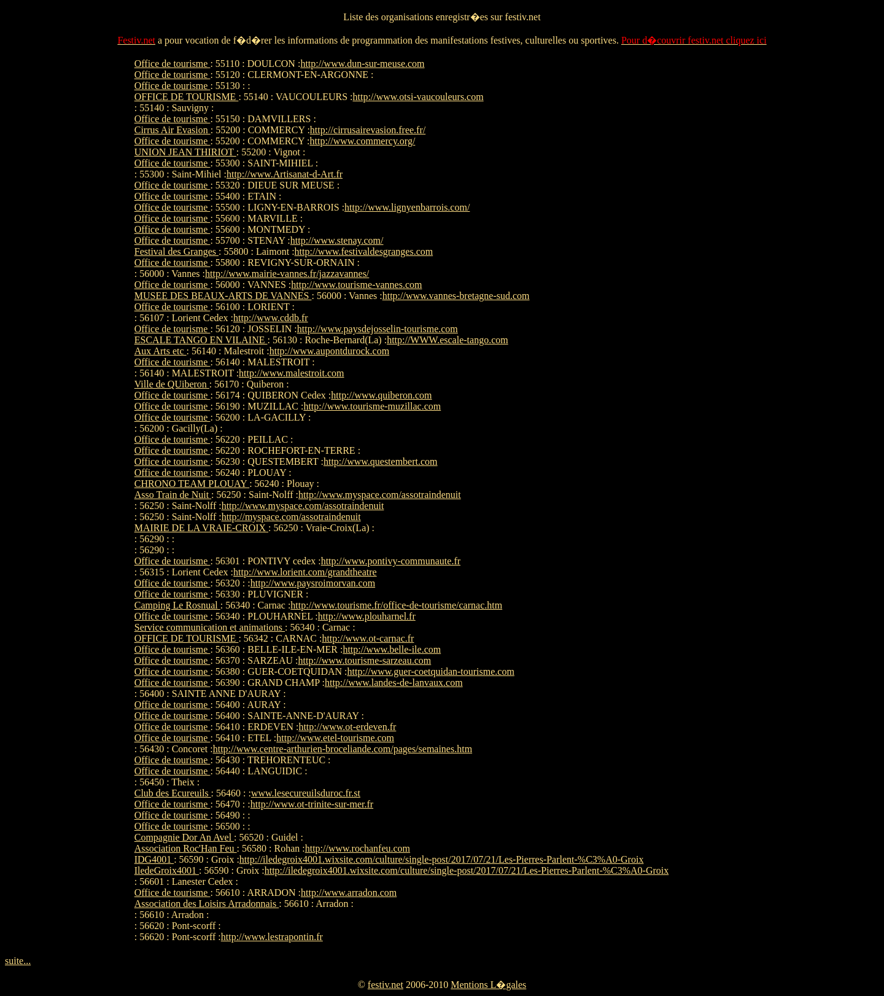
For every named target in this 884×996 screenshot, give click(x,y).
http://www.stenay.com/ (337, 240)
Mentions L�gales (488, 984)
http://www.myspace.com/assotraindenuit (379, 494)
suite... (18, 960)
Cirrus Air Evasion (172, 130)
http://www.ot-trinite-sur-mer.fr (311, 804)
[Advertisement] (713, 242)
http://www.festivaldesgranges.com (364, 251)
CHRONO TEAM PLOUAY (191, 483)
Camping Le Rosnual (177, 605)
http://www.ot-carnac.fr (368, 638)
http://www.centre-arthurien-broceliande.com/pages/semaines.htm (342, 749)
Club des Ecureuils (172, 793)
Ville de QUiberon (171, 384)
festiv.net (385, 984)
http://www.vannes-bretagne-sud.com (456, 295)
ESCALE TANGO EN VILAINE (201, 340)
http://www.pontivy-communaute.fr (390, 561)
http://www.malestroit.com (291, 373)
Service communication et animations (209, 627)
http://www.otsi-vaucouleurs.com (418, 96)
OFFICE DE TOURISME (186, 96)
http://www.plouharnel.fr (367, 616)
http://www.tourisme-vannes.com (356, 284)
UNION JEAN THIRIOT (185, 152)
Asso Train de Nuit (172, 494)
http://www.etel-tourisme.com (335, 738)
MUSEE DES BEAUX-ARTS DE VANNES (223, 295)
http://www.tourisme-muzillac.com (372, 406)
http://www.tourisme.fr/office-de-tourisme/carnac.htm (396, 605)
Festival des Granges (176, 251)
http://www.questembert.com (381, 461)
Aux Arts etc (160, 351)
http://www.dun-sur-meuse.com (362, 63)
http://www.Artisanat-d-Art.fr (285, 174)
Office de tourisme (172, 63)
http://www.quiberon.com (381, 395)
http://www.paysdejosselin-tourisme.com (377, 329)
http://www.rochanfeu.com (357, 848)
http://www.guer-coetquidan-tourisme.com (430, 671)
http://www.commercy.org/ (363, 141)
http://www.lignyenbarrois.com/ (407, 207)
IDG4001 (154, 859)
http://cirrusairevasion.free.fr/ (367, 130)
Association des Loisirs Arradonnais (206, 903)
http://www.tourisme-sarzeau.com (365, 660)
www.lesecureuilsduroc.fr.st (305, 793)
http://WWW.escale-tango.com (447, 340)
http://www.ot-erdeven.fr (347, 727)
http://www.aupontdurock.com (329, 351)
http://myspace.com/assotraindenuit (291, 517)
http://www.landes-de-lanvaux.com (394, 682)
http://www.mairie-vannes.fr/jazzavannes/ (287, 273)
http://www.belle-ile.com (392, 649)
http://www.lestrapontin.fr (272, 937)
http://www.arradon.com (349, 892)
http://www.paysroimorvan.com (312, 583)
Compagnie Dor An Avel (184, 837)
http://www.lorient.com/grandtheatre (305, 572)
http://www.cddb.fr (270, 318)
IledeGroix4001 (166, 870)
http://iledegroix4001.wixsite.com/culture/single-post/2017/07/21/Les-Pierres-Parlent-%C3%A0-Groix (441, 859)
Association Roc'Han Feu (185, 848)
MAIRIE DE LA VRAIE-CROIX (201, 528)
